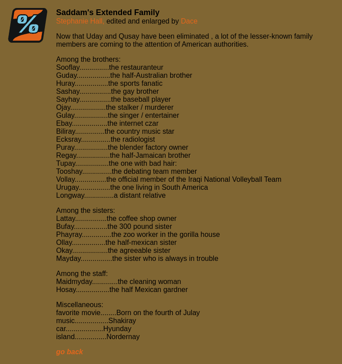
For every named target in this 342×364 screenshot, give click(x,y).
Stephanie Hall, (81, 21)
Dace (189, 21)
